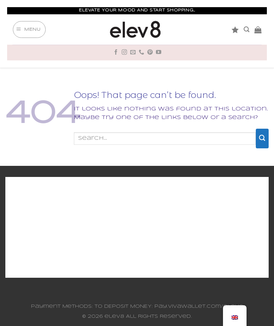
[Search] (246, 29)
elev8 (114, 316)
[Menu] (29, 29)
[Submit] (262, 138)
